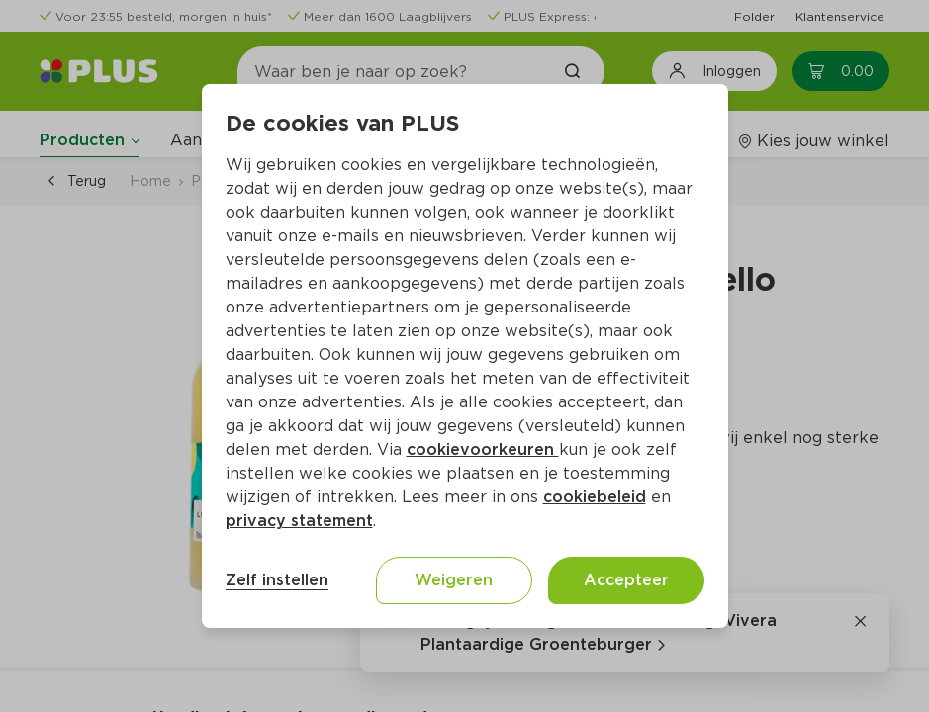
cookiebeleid (594, 497)
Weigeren (454, 580)
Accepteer (626, 580)
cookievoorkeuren (483, 449)
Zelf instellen (277, 580)
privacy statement (299, 520)
